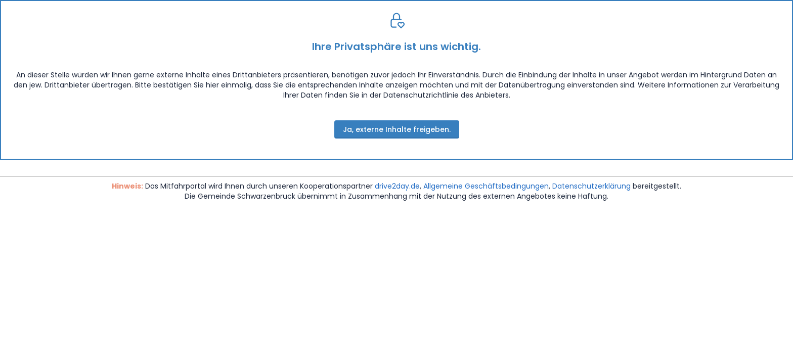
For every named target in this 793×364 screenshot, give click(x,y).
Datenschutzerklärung (591, 186)
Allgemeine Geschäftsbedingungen (486, 186)
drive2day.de (397, 186)
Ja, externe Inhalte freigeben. (397, 129)
